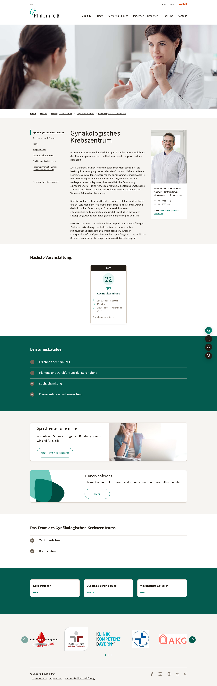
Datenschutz (39, 678)
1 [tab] (105, 655)
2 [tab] (108, 655)
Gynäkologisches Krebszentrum (112, 113)
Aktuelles (164, 5)
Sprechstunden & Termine (44, 138)
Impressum (55, 678)
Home (33, 113)
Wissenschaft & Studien (43, 155)
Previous (24, 640)
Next (192, 640)
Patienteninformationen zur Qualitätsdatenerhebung (45, 168)
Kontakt (182, 16)
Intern (32, 4)
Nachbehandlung (50, 384)
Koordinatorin (48, 551)
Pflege (99, 16)
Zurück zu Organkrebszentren (46, 182)
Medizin (86, 16)
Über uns (168, 16)
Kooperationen (39, 149)
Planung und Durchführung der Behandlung (68, 373)
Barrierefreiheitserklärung (80, 678)
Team (35, 144)
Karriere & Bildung (118, 16)
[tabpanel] (108, 67)
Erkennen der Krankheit (55, 362)
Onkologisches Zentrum (61, 113)
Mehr (97, 494)
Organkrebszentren (85, 113)
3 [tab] (111, 655)
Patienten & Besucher (145, 16)
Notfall (183, 4)
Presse (172, 5)
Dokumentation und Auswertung (61, 394)
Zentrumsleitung (50, 541)
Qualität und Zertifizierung (44, 161)
